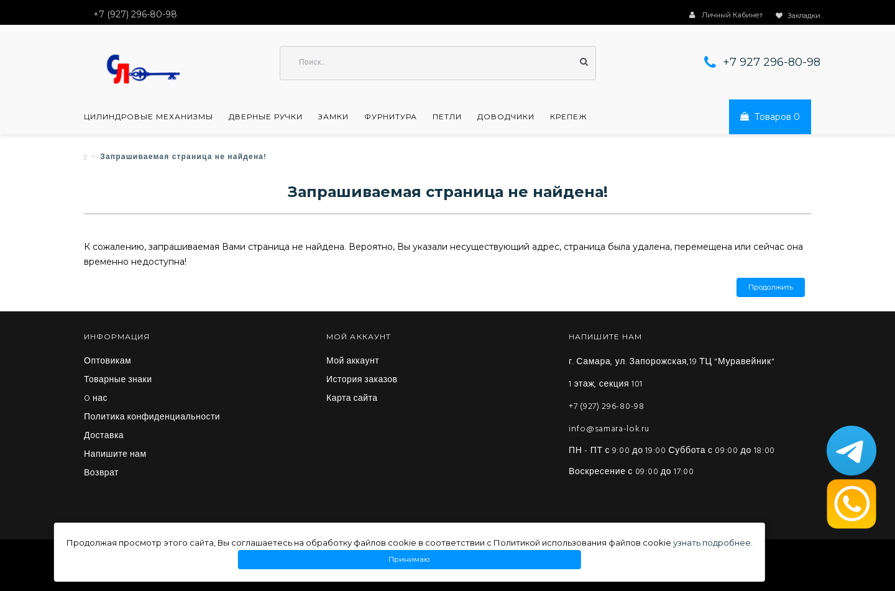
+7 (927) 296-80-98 (607, 407)
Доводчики (506, 116)
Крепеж (568, 116)
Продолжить (771, 287)
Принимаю (409, 559)
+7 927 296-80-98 (771, 62)
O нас (96, 399)
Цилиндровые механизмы (148, 116)
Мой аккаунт (352, 362)
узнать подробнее (712, 542)
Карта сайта (352, 399)
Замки (333, 116)
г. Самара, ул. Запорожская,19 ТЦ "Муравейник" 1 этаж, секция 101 (671, 373)
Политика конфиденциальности (152, 418)
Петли (447, 116)
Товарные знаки (118, 380)
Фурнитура (390, 116)
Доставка (104, 436)
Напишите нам (115, 455)
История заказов (362, 380)
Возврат (101, 474)
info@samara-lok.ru (609, 429)
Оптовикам (107, 362)
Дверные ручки (266, 116)
